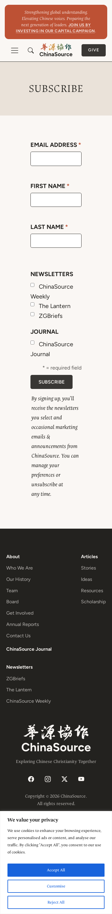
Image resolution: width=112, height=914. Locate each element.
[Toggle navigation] (14, 50)
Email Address (55, 144)
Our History (18, 579)
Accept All (56, 870)
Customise (56, 886)
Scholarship (93, 601)
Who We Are (19, 568)
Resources (92, 590)
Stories (88, 568)
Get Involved (19, 613)
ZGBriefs (50, 315)
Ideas (86, 579)
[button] (31, 50)
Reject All (56, 902)
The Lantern (54, 306)
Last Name (49, 226)
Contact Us (18, 635)
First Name (50, 186)
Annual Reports (22, 624)
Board (12, 601)
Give (93, 50)
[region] (56, 862)
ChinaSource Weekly (28, 701)
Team (12, 590)
